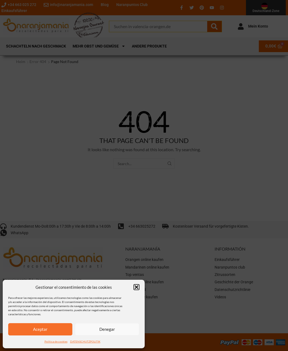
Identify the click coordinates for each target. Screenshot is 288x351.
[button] (136, 287)
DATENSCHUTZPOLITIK (85, 341)
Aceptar (40, 329)
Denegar (107, 329)
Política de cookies (55, 341)
